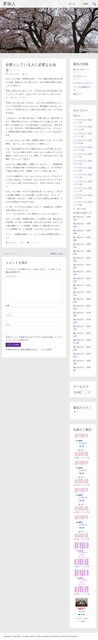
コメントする (34, 243)
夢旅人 (9, 3)
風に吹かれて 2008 (82, 244)
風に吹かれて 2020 (82, 326)
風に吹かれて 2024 (82, 354)
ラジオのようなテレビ (82, 83)
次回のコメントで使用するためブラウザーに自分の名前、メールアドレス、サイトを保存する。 (34, 338)
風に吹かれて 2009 (82, 251)
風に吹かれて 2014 (82, 285)
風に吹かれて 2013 (82, 278)
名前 (7, 306)
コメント (11, 276)
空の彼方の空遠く (80, 213)
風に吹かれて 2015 (82, 292)
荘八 (26, 74)
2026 (75, 116)
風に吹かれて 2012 (82, 272)
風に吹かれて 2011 (82, 265)
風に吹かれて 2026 (82, 367)
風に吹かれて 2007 (82, 237)
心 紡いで (78, 209)
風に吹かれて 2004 (82, 217)
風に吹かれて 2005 (82, 224)
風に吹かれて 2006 (82, 231)
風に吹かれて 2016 (82, 299)
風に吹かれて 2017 (82, 306)
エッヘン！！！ (10, 254)
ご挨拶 (84, 3)
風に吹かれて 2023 (16, 243)
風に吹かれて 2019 (82, 320)
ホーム (72, 3)
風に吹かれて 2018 (82, 313)
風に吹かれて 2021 (82, 333)
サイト (8, 325)
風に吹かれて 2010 (82, 258)
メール (8, 315)
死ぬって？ (78, 94)
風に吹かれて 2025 (82, 361)
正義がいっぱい (58, 254)
